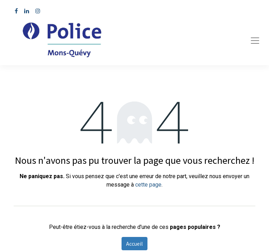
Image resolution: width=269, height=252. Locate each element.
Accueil (134, 243)
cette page (148, 184)
